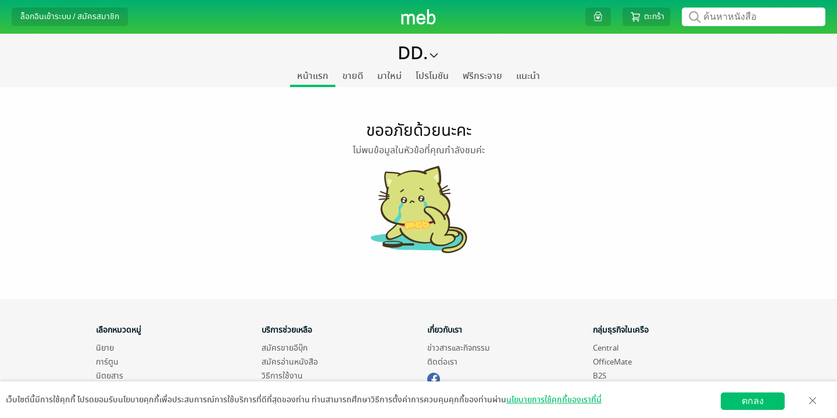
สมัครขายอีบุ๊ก (284, 348)
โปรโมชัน (432, 76)
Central (605, 348)
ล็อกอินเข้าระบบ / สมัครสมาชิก (69, 16)
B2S (599, 376)
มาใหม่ (389, 76)
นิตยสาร (109, 376)
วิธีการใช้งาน (282, 376)
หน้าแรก (312, 76)
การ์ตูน (107, 362)
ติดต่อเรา (442, 362)
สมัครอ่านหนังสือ (290, 362)
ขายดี (352, 76)
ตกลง (753, 401)
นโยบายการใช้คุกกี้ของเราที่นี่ (554, 400)
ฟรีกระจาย (482, 76)
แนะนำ (528, 76)
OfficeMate (612, 362)
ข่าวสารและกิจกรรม (458, 348)
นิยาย (105, 348)
